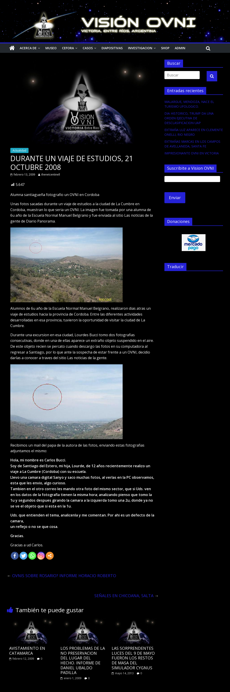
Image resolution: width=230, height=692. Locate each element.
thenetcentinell (50, 174)
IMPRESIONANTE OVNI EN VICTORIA (191, 153)
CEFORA (68, 48)
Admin (180, 48)
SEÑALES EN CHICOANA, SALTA (126, 595)
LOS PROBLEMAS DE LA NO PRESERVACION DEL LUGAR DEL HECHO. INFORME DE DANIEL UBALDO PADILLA (82, 660)
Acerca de (28, 48)
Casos (88, 48)
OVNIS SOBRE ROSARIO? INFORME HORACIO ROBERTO (61, 575)
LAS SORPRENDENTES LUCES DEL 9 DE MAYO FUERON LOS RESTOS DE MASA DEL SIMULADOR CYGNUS (133, 657)
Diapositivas (112, 48)
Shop (165, 48)
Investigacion (140, 48)
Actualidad (19, 150)
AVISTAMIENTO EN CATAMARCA (27, 650)
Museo (51, 48)
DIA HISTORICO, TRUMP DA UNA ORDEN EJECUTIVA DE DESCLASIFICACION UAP (189, 118)
